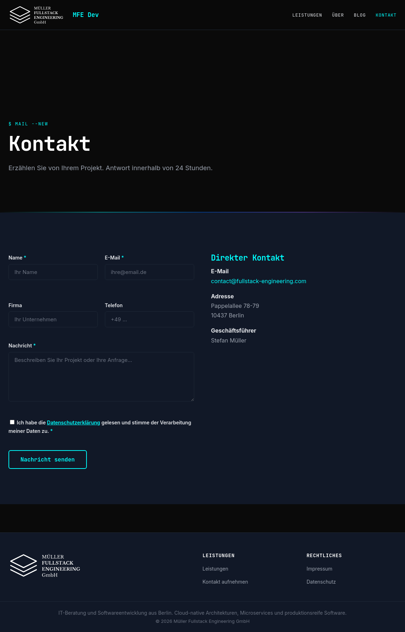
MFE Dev (86, 15)
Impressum (319, 569)
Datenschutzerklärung (73, 422)
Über (338, 15)
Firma (15, 305)
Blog (360, 15)
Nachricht (22, 345)
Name (17, 258)
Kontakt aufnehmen (225, 582)
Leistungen (307, 15)
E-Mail (114, 258)
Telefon (114, 305)
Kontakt (386, 15)
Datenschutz (321, 582)
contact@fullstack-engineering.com (258, 281)
